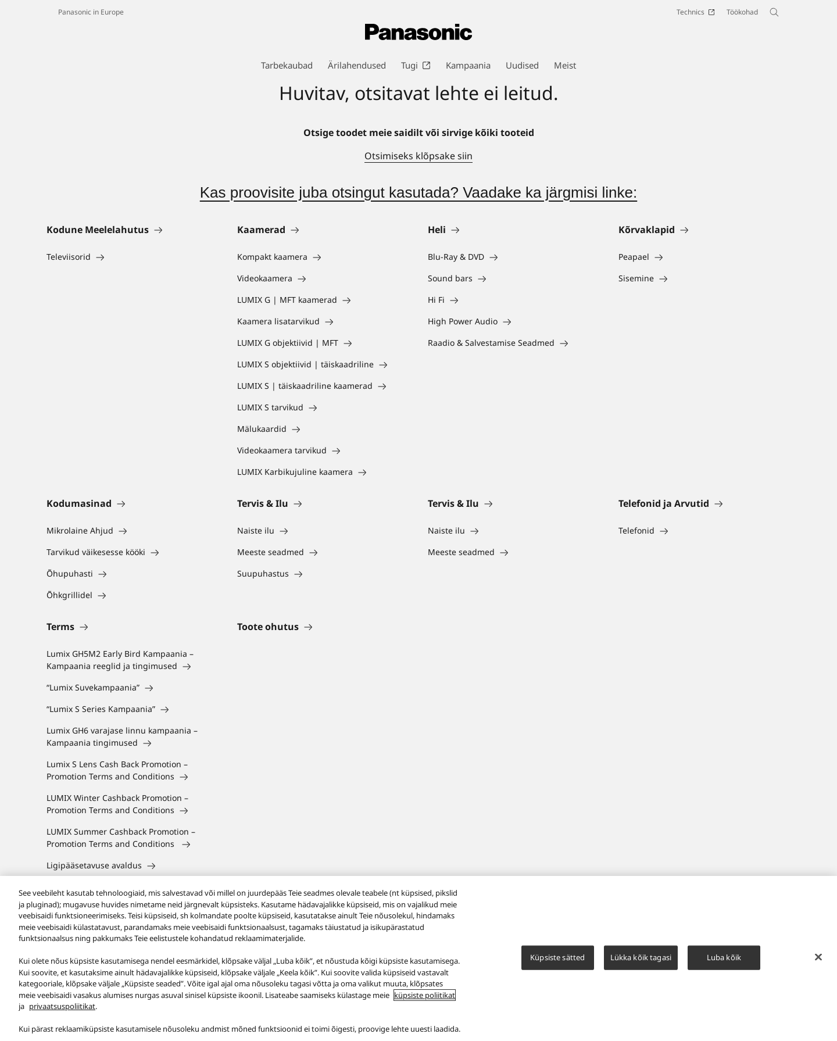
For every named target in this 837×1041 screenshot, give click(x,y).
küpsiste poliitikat (424, 1002)
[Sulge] (818, 963)
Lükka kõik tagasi (640, 963)
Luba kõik (724, 963)
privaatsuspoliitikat (62, 1013)
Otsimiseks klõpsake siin (418, 155)
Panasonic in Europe (91, 12)
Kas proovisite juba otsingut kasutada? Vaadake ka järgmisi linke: (419, 192)
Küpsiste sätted (557, 963)
